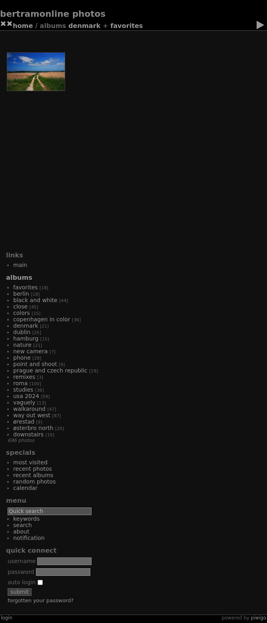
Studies (23, 389)
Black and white (35, 300)
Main (20, 265)
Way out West (31, 415)
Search (22, 525)
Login (6, 618)
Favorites (126, 26)
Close (20, 306)
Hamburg (25, 338)
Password (21, 572)
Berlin (21, 294)
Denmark (84, 26)
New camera (30, 351)
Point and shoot (35, 364)
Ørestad (23, 421)
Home (23, 26)
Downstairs (28, 434)
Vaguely (24, 402)
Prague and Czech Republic (50, 370)
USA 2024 (26, 396)
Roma (20, 383)
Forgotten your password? (41, 600)
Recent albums (33, 475)
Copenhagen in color (41, 319)
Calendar (25, 488)
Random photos (34, 481)
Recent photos (32, 469)
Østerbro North (33, 428)
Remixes (24, 377)
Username (22, 561)
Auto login (25, 582)
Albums (19, 277)
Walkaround (29, 409)
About (21, 531)
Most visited (30, 462)
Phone (22, 357)
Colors (21, 313)
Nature (22, 345)
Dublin (21, 332)
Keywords (26, 519)
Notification (29, 538)
